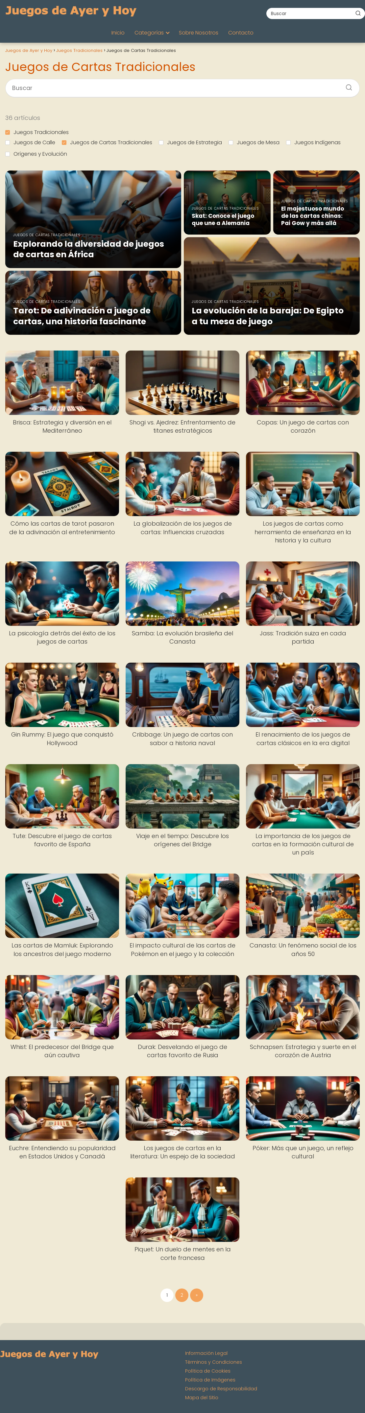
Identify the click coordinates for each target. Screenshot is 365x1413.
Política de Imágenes (210, 1380)
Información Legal (206, 1353)
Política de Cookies (208, 1371)
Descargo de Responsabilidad (221, 1388)
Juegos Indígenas (313, 142)
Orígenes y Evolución (36, 154)
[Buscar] (358, 13)
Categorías (149, 32)
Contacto (241, 32)
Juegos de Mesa (254, 142)
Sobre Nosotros (198, 32)
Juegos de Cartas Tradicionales (107, 142)
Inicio (118, 32)
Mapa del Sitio (201, 1397)
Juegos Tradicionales (37, 132)
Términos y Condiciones (213, 1362)
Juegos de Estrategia (190, 142)
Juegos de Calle (30, 142)
